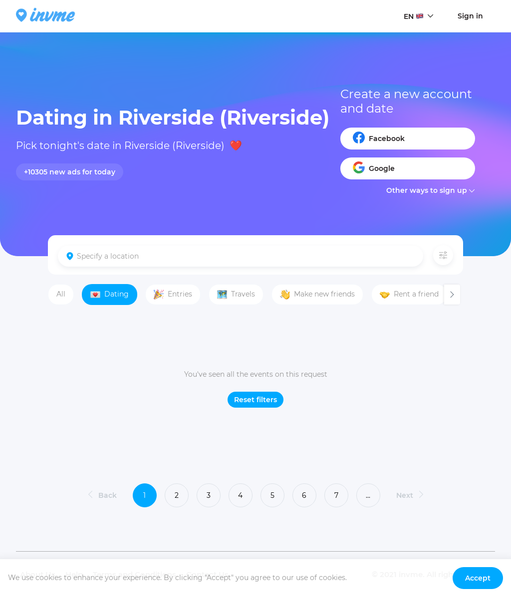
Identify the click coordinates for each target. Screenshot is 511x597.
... (368, 495)
